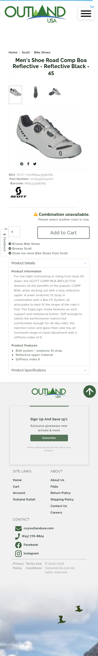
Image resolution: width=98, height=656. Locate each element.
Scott (26, 52)
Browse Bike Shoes (24, 244)
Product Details (23, 263)
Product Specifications (28, 370)
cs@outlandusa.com (34, 528)
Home (13, 52)
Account (19, 493)
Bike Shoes (42, 52)
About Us (58, 480)
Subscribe (49, 438)
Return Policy (61, 493)
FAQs (54, 486)
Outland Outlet (24, 499)
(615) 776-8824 (29, 536)
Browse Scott (20, 248)
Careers (56, 512)
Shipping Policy (62, 499)
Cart (16, 486)
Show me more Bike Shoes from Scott (38, 253)
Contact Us (59, 506)
